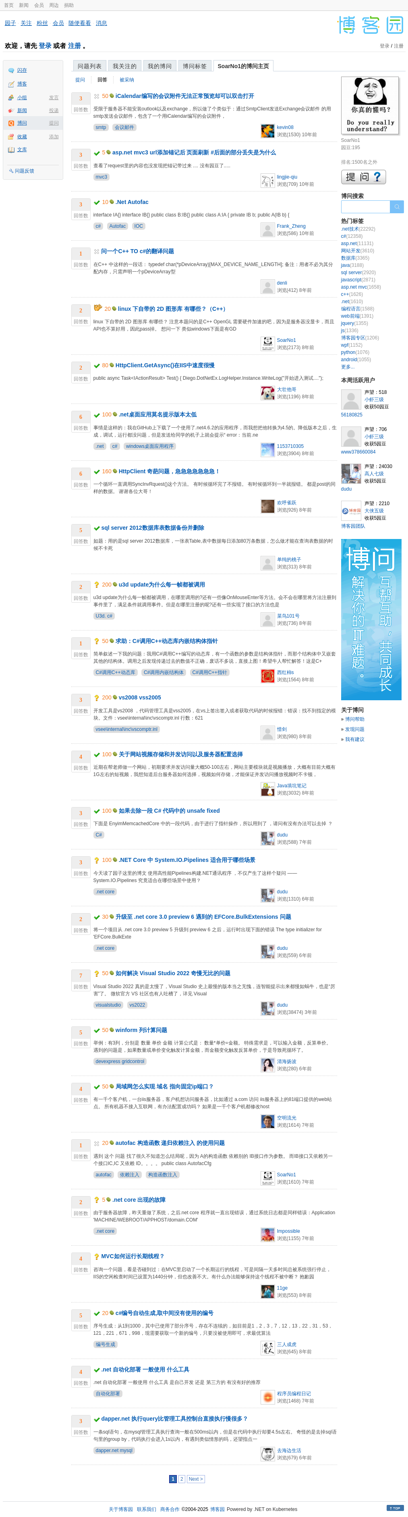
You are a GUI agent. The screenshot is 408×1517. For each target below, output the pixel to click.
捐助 (69, 5)
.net (100, 446)
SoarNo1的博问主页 (243, 66)
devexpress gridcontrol (120, 1061)
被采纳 (127, 80)
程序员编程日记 (294, 1393)
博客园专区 (360, 338)
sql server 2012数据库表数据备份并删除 (152, 527)
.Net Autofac (132, 202)
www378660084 (358, 452)
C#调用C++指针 (210, 672)
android (356, 359)
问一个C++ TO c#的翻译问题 (137, 251)
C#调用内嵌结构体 (164, 672)
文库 (22, 149)
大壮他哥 (286, 389)
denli (282, 283)
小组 (22, 97)
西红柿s (285, 672)
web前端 (357, 316)
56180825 (351, 415)
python (355, 352)
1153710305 (290, 446)
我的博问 (160, 66)
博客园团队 (353, 526)
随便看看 (79, 23)
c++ (352, 294)
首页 (9, 5)
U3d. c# (104, 616)
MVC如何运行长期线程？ (132, 1256)
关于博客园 (121, 1509)
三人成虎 (286, 1344)
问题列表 (90, 66)
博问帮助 (355, 719)
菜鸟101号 (288, 616)
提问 (54, 123)
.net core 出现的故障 (139, 1200)
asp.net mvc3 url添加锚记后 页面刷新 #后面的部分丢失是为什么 (194, 152)
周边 (54, 5)
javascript (358, 280)
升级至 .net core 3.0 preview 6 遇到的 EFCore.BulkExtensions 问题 (203, 917)
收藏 (22, 136)
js (349, 330)
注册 (74, 45)
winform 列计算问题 (141, 1030)
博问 (22, 123)
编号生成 (105, 1344)
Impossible (288, 1231)
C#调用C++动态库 (115, 672)
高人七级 (374, 474)
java (352, 265)
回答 (102, 80)
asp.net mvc (361, 287)
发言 (54, 97)
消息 (101, 23)
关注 (26, 23)
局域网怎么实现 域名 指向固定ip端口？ (165, 1086)
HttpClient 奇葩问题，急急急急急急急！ (170, 471)
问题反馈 (24, 171)
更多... (348, 367)
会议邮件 (124, 127)
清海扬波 (286, 1061)
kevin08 (285, 127)
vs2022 (137, 1005)
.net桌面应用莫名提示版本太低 (158, 414)
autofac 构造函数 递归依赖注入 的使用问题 (170, 1143)
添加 (54, 136)
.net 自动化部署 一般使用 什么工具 (145, 1369)
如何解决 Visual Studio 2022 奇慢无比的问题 (173, 973)
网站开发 (358, 251)
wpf (351, 345)
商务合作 (170, 1509)
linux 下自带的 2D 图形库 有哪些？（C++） (173, 309)
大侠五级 (374, 511)
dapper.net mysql (114, 1450)
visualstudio (108, 1005)
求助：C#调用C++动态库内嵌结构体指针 (167, 641)
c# (98, 226)
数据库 (355, 258)
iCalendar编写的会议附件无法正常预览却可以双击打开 (185, 96)
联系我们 (146, 1509)
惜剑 (282, 729)
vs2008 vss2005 (140, 697)
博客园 (217, 1509)
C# (99, 835)
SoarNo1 (286, 340)
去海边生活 (289, 1450)
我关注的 (125, 66)
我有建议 (355, 739)
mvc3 (102, 177)
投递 (54, 110)
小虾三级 (374, 399)
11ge (282, 1288)
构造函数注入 (162, 1175)
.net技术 (358, 229)
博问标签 (195, 66)
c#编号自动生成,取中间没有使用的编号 (164, 1313)
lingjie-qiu (287, 177)
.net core (105, 892)
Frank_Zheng (291, 226)
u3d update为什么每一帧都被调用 (162, 584)
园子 (10, 23)
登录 (45, 45)
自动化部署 (108, 1393)
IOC (139, 226)
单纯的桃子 (289, 559)
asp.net (357, 243)
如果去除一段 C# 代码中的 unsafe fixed (169, 810)
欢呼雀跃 (286, 503)
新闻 (24, 5)
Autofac (118, 226)
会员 (39, 5)
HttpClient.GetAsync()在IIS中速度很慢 (165, 365)
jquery (354, 323)
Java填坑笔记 (292, 786)
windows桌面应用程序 (150, 446)
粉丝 (42, 23)
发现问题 (355, 729)
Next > (196, 1479)
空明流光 (286, 1118)
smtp (101, 127)
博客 (22, 84)
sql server (358, 272)
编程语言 (358, 309)
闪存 (22, 70)
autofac (104, 1175)
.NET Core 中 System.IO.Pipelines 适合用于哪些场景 (187, 860)
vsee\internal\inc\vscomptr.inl (126, 729)
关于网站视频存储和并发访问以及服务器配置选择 (181, 754)
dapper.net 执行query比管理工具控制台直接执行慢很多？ (174, 1418)
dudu (282, 835)
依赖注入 (129, 1175)
